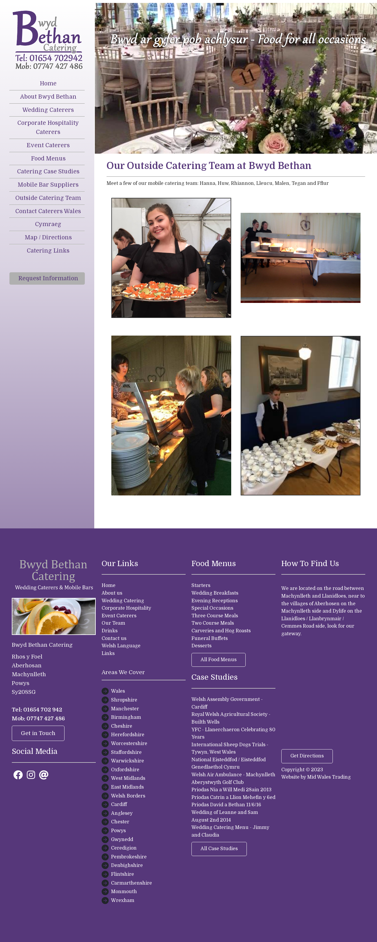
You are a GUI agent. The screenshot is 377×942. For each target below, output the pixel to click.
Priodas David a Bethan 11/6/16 (226, 804)
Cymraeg (48, 224)
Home (48, 83)
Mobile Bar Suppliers (48, 185)
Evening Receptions (214, 600)
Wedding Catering (123, 600)
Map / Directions (48, 237)
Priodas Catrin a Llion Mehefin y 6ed (233, 797)
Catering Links (48, 251)
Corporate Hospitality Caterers (48, 127)
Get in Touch (38, 733)
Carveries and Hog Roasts (221, 630)
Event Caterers (48, 145)
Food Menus (48, 158)
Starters (200, 585)
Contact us (114, 638)
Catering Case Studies (48, 171)
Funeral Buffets (209, 638)
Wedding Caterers (48, 110)
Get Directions (307, 756)
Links (108, 653)
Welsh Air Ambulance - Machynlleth (233, 774)
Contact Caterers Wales (48, 211)
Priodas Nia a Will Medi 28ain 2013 (231, 789)
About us (112, 593)
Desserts (201, 646)
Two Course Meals (212, 623)
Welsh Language (121, 646)
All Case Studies (219, 848)
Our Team (113, 623)
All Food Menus (219, 659)
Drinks (110, 630)
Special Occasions (212, 608)
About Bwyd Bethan (48, 97)
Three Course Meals (214, 615)
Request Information (48, 278)
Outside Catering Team (48, 198)
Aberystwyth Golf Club (217, 782)
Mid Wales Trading (329, 777)
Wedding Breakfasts (214, 593)
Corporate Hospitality (126, 608)
